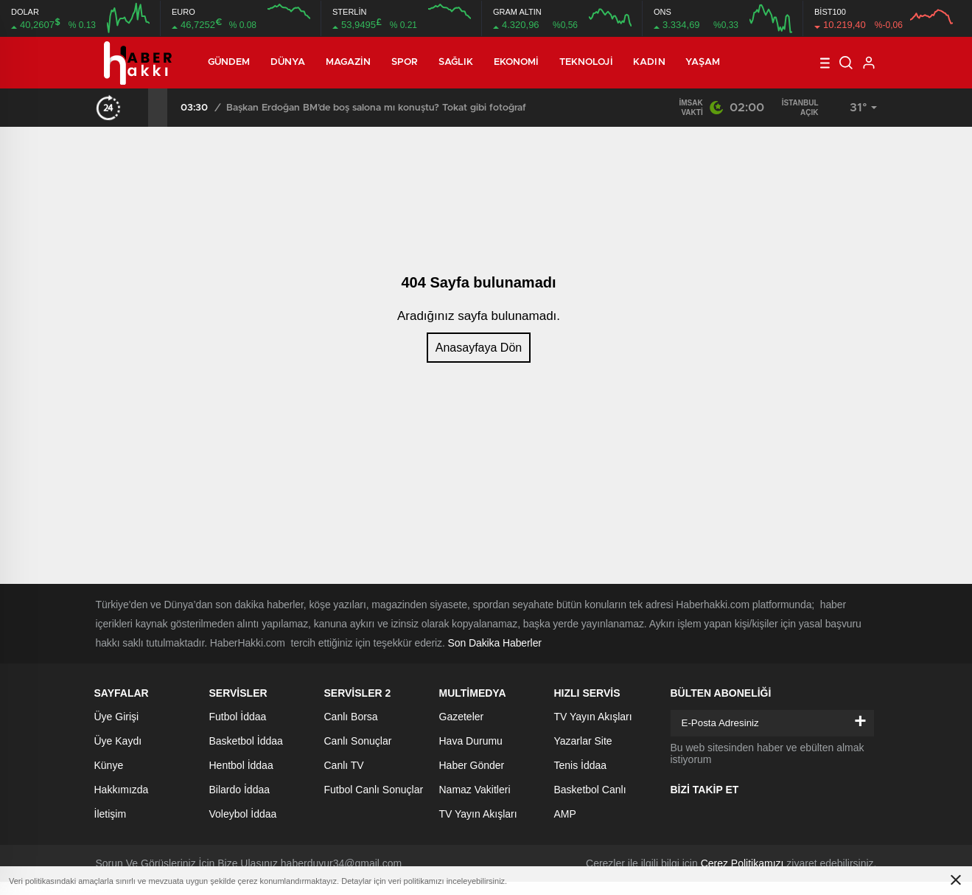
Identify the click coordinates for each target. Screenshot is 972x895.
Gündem (229, 62)
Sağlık (456, 62)
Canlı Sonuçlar (358, 741)
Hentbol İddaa (241, 765)
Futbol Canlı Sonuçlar (374, 789)
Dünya (288, 62)
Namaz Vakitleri (475, 789)
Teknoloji (586, 62)
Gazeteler (461, 716)
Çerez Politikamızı (742, 863)
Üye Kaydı (118, 741)
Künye (109, 765)
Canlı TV (344, 765)
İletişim (110, 814)
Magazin (348, 62)
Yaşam (703, 62)
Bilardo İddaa (239, 789)
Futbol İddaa (238, 716)
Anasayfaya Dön (479, 347)
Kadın (649, 62)
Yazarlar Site (583, 741)
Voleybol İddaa (243, 814)
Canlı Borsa (351, 716)
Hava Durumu (471, 741)
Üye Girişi (116, 716)
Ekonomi (516, 62)
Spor (404, 62)
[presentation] (138, 107)
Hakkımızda (121, 789)
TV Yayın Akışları (478, 814)
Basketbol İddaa (246, 741)
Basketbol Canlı (590, 789)
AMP (565, 814)
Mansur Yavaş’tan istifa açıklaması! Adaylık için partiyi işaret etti (289, 108)
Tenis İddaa (580, 765)
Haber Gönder (472, 765)
